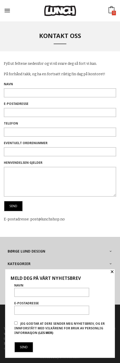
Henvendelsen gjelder (23, 162)
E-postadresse (16, 104)
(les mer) (45, 333)
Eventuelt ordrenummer (26, 143)
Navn (8, 84)
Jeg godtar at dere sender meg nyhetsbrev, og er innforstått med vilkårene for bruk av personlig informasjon (59, 328)
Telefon (11, 123)
